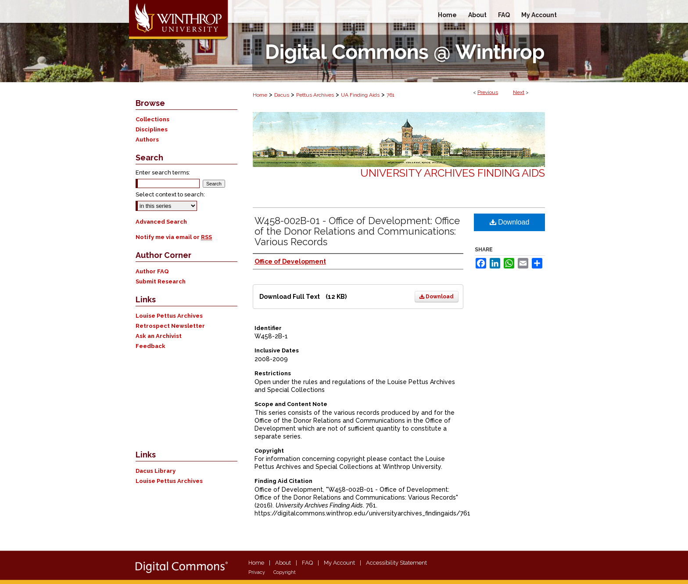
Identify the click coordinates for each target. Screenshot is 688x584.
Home (260, 95)
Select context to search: (170, 194)
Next (518, 92)
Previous (487, 92)
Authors (147, 139)
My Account (339, 562)
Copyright (284, 572)
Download (436, 297)
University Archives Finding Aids (452, 173)
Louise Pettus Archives (169, 315)
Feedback (150, 346)
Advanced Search (161, 221)
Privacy (256, 572)
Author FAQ (152, 271)
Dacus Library (156, 471)
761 (390, 95)
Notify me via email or (174, 237)
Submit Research (161, 281)
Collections (152, 119)
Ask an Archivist (159, 336)
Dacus (281, 95)
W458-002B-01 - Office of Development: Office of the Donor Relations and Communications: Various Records (357, 231)
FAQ (307, 562)
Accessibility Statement (396, 562)
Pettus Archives (315, 95)
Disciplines (152, 129)
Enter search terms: (163, 172)
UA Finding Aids (360, 95)
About (283, 562)
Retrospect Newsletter (170, 326)
